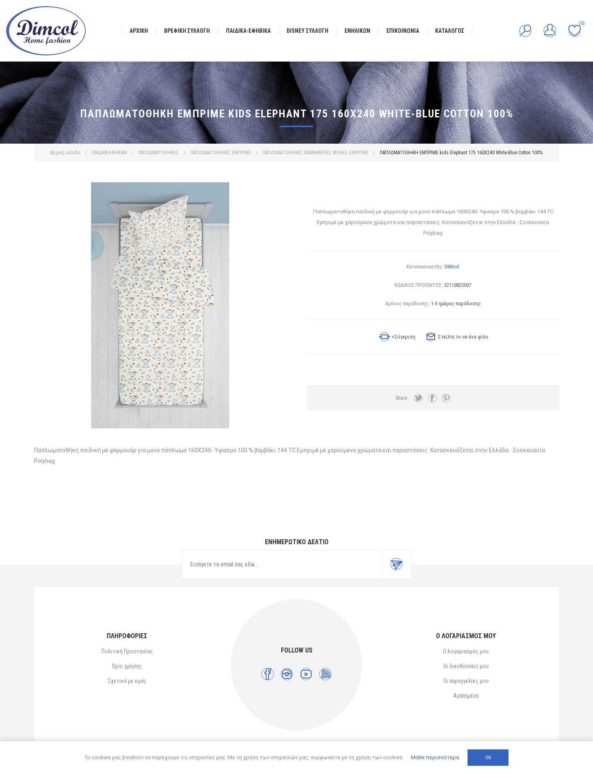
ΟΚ (488, 757)
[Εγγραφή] (282, 564)
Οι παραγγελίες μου (466, 681)
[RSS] (325, 674)
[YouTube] (306, 674)
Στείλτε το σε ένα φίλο (463, 337)
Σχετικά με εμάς (127, 681)
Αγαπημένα (466, 695)
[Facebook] (267, 674)
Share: (401, 398)
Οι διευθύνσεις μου (466, 666)
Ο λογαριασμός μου (466, 651)
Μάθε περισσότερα (435, 757)
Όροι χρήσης (127, 666)
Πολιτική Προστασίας (127, 651)
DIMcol (452, 266)
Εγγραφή (396, 564)
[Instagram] (287, 674)
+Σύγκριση (403, 337)
